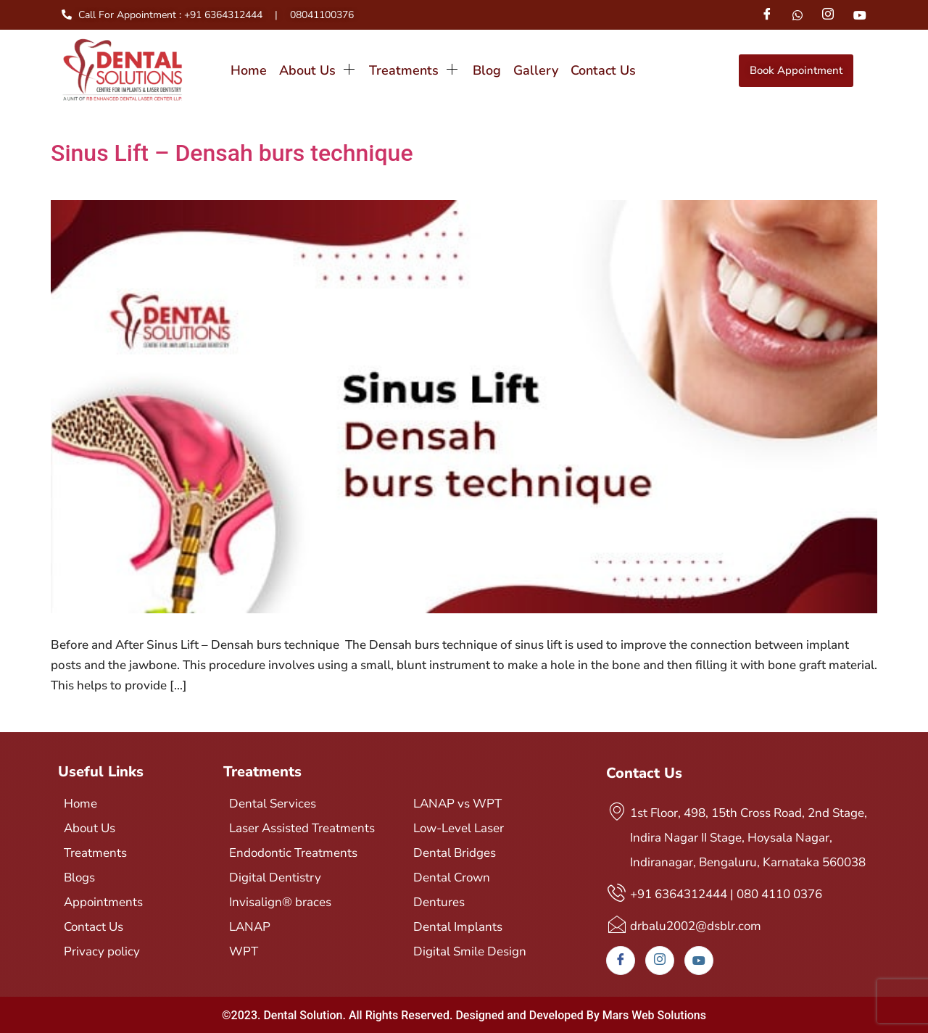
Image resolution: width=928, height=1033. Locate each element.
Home (249, 70)
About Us (318, 70)
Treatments (414, 70)
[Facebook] (766, 15)
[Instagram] (828, 15)
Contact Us (602, 70)
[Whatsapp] (797, 14)
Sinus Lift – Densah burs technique (232, 153)
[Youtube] (859, 14)
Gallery (535, 70)
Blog (486, 70)
